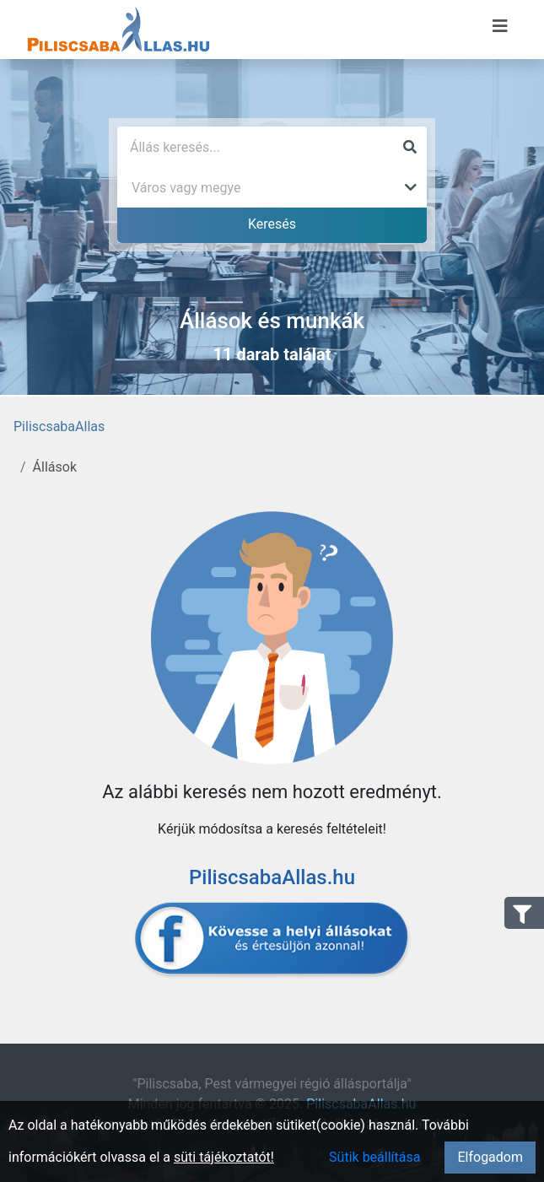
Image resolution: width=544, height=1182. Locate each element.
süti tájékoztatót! (224, 1157)
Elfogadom (490, 1157)
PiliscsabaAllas (59, 426)
